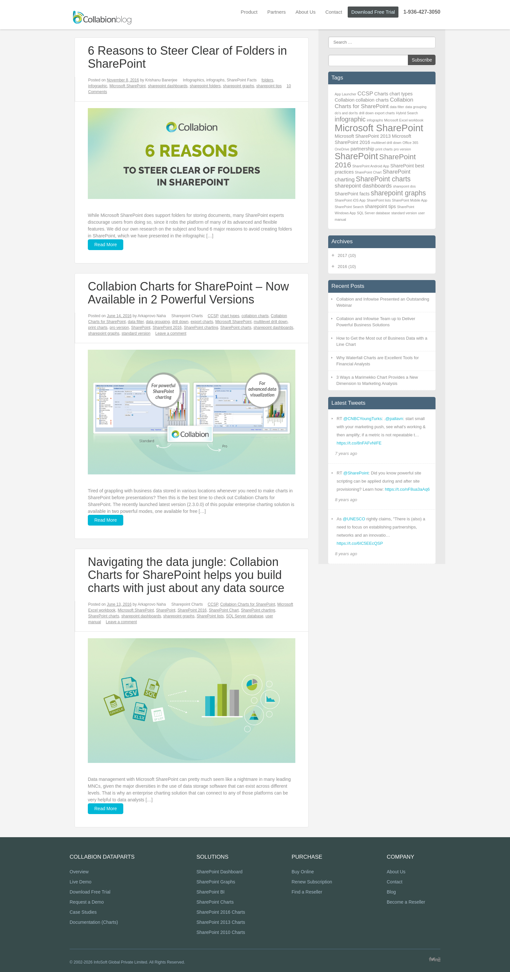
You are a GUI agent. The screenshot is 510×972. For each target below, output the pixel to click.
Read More (105, 244)
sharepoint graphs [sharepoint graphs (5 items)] (398, 193)
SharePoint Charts (215, 902)
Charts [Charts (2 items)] (381, 93)
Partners (276, 12)
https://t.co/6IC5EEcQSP (360, 543)
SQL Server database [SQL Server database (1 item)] (373, 213)
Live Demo (80, 882)
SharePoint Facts (242, 80)
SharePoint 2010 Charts (220, 932)
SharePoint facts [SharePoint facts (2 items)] (352, 193)
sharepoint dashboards (167, 86)
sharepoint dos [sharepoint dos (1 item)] (404, 186)
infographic (97, 86)
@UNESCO (354, 518)
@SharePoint (356, 473)
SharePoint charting (201, 327)
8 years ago (346, 499)
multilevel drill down (271, 321)
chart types (229, 316)
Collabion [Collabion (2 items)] (345, 100)
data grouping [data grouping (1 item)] (415, 107)
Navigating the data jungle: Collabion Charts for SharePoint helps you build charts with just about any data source (186, 575)
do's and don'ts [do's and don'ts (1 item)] (346, 113)
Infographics (193, 80)
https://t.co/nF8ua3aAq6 (407, 489)
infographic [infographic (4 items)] (350, 119)
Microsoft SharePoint (127, 86)
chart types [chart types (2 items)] (400, 93)
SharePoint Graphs (215, 882)
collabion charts (254, 316)
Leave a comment (170, 333)
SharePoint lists (210, 616)
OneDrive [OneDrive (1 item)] (342, 149)
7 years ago (346, 453)
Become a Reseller (406, 902)
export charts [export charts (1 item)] (385, 113)
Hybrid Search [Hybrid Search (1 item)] (407, 113)
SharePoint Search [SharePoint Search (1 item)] (349, 207)
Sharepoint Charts (187, 316)
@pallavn (394, 418)
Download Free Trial (373, 12)
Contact (333, 12)
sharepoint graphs (238, 86)
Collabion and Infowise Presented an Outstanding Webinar (382, 302)
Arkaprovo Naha (152, 316)
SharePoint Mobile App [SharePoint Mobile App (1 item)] (409, 200)
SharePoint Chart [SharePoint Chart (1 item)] (368, 172)
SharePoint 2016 (167, 327)
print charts (97, 327)
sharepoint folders (205, 86)
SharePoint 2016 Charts (220, 912)
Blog (391, 892)
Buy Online (302, 872)
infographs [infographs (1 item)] (375, 120)
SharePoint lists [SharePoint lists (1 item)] (379, 200)
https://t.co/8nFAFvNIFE (359, 443)
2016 (347, 266)
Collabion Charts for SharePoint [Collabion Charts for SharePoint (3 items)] (374, 102)
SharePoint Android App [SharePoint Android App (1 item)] (370, 166)
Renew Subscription (311, 882)
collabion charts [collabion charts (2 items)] (372, 100)
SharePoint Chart (224, 610)
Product (249, 12)
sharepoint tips (269, 86)
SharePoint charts (235, 327)
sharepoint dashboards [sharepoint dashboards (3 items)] (363, 185)
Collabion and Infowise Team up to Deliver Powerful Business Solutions (375, 322)
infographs (215, 80)
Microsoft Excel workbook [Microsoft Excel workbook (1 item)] (403, 120)
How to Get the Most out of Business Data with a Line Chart (381, 341)
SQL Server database (244, 616)
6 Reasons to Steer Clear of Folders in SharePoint (187, 57)
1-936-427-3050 (421, 12)
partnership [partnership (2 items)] (362, 148)
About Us (305, 12)
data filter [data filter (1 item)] (397, 107)
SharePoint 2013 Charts (220, 922)
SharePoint (140, 327)
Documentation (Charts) (94, 922)
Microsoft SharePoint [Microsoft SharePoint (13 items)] (379, 127)
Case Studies (83, 912)
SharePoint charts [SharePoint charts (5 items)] (383, 179)
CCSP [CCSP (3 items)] (365, 93)
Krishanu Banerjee (161, 80)
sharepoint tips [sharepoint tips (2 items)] (380, 206)
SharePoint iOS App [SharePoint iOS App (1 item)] (350, 200)
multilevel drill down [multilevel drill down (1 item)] (386, 143)
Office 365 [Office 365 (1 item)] (410, 143)
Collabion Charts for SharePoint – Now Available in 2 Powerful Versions (188, 293)
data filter (136, 321)
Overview (79, 872)
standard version (136, 333)
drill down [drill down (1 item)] (366, 113)
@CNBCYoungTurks (362, 418)
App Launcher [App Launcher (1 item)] (345, 94)
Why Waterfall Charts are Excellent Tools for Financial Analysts (377, 361)
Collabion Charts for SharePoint (247, 604)
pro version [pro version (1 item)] (402, 149)
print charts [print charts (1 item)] (384, 149)
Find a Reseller (306, 892)
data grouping (157, 321)
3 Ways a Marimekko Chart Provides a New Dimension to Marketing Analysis (377, 380)
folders (267, 80)
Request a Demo (87, 902)
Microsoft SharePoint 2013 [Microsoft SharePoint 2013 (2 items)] (363, 136)
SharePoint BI (210, 892)
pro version (119, 327)
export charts (202, 321)
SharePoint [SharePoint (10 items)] (356, 156)
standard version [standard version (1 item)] (404, 213)
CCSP (213, 316)
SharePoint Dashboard (219, 872)
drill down (180, 321)
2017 (347, 255)
